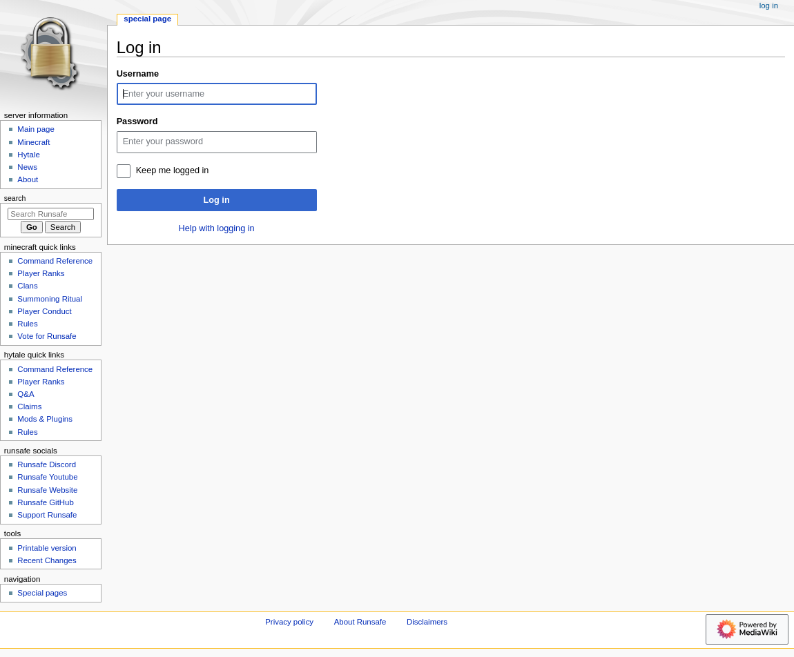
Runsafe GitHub (45, 502)
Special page (147, 18)
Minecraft (33, 142)
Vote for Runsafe (46, 336)
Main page (36, 129)
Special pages (42, 593)
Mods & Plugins (44, 419)
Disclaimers (427, 622)
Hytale (28, 154)
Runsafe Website (47, 490)
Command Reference (55, 261)
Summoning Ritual (49, 299)
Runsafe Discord (46, 464)
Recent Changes (46, 560)
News (27, 167)
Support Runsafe (47, 515)
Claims (29, 406)
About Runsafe (360, 622)
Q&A (25, 394)
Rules (27, 324)
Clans (27, 286)
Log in (217, 200)
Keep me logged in (172, 170)
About (27, 179)
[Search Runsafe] (51, 214)
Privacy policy (289, 622)
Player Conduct (44, 311)
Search (15, 198)
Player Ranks (40, 273)
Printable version (46, 548)
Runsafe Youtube (47, 477)
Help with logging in (217, 228)
